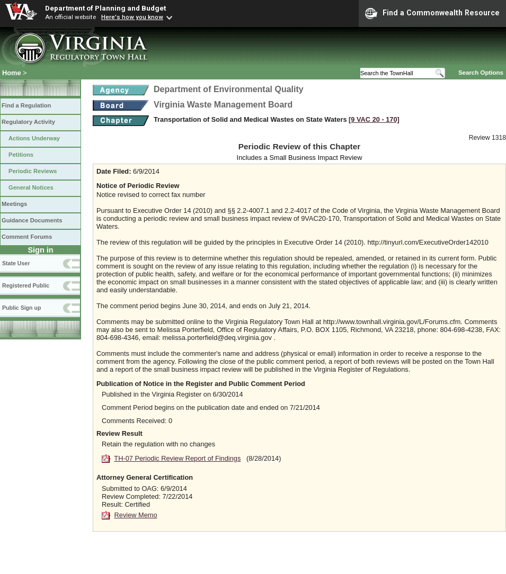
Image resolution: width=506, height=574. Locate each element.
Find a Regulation (26, 105)
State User (16, 263)
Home (11, 73)
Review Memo (135, 515)
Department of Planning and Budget (105, 8)
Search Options (480, 72)
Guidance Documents (32, 220)
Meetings (14, 204)
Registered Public (25, 285)
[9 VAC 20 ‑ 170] (374, 119)
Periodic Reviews (32, 171)
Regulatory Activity (28, 122)
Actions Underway (34, 138)
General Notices (31, 187)
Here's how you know (132, 17)
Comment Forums (27, 237)
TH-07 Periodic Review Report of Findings (177, 458)
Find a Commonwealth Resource (432, 13)
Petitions (20, 154)
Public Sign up (21, 307)
